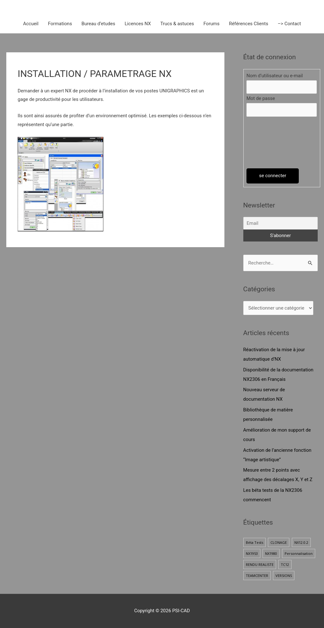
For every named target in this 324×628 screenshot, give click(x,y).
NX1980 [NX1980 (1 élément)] (271, 553)
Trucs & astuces (177, 23)
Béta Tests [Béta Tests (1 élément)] (254, 542)
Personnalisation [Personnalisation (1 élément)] (299, 553)
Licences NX (137, 23)
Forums (211, 23)
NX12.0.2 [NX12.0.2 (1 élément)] (301, 542)
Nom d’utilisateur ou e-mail (274, 75)
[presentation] (272, 142)
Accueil (30, 23)
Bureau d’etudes (98, 23)
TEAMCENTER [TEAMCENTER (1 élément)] (257, 575)
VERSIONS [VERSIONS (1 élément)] (283, 575)
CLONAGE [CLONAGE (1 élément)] (278, 542)
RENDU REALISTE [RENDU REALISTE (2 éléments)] (260, 564)
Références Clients (248, 23)
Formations (60, 23)
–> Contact (289, 23)
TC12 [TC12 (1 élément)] (285, 564)
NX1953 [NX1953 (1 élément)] (252, 553)
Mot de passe (260, 98)
